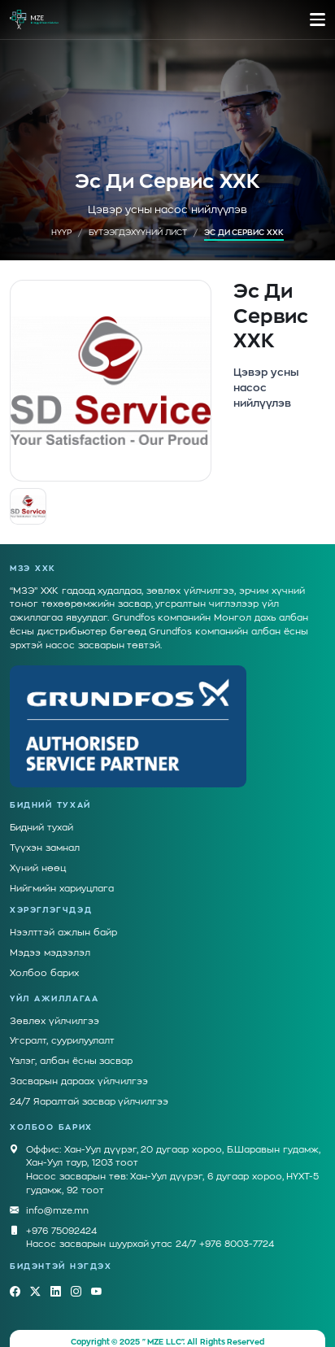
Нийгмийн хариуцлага (62, 874)
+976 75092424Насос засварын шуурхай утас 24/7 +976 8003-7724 (150, 1222)
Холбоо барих (44, 958)
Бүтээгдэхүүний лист (138, 233)
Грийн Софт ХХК (168, 1339)
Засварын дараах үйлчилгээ (79, 1066)
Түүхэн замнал (45, 833)
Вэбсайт (103, 1339)
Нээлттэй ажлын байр (63, 917)
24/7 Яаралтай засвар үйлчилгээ (89, 1087)
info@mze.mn (57, 1197)
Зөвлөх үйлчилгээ (54, 1006)
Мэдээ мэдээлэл (50, 938)
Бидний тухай (41, 813)
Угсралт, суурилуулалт (62, 1026)
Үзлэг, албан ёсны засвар (71, 1046)
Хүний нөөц (38, 853)
